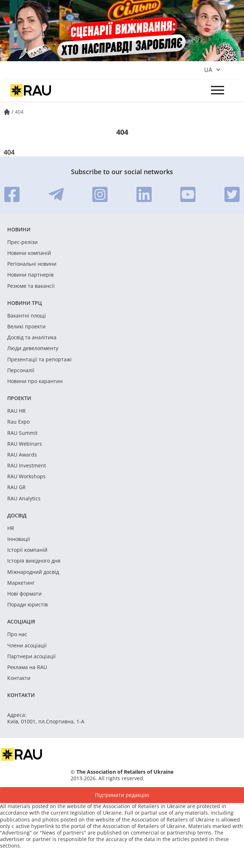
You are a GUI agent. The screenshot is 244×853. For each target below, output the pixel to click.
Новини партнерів (30, 275)
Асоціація (21, 621)
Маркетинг (21, 583)
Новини (18, 229)
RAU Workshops (26, 476)
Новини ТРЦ (24, 302)
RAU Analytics (24, 498)
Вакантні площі (26, 315)
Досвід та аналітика (31, 337)
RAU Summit (22, 433)
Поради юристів (27, 604)
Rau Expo (18, 422)
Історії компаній (27, 550)
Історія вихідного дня (33, 561)
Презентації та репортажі (39, 359)
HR (10, 528)
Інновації (18, 539)
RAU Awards (22, 454)
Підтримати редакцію (122, 794)
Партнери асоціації (31, 656)
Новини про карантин (35, 381)
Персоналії (20, 370)
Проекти (19, 398)
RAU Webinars (24, 444)
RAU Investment (26, 465)
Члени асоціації (27, 645)
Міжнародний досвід (33, 572)
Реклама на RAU (27, 667)
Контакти (18, 678)
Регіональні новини (31, 264)
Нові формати (24, 594)
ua (208, 70)
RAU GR (16, 487)
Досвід (16, 515)
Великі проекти (26, 326)
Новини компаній (29, 253)
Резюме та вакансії (31, 286)
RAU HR (16, 411)
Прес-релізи (22, 242)
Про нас (17, 634)
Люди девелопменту (32, 348)
